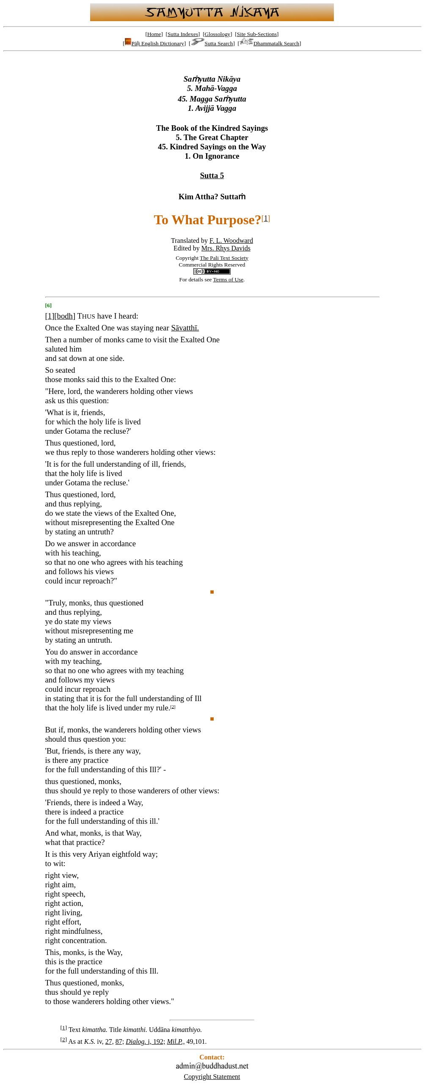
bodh (65, 315)
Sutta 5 (212, 175)
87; (120, 1041)
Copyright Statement (212, 1076)
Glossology (218, 34)
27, (109, 1041)
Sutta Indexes (183, 34)
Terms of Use (228, 279)
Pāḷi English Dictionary (154, 43)
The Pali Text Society (224, 258)
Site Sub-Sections (257, 34)
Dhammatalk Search (269, 43)
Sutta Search (212, 43)
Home (154, 34)
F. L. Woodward (231, 240)
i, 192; (145, 1041)
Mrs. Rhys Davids (226, 248)
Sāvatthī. (185, 327)
